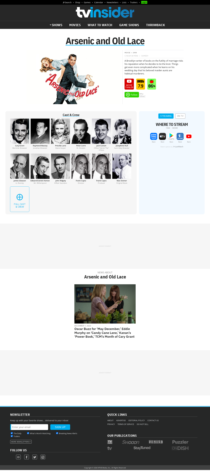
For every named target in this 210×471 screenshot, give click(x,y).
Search (68, 2)
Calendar (98, 2)
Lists (124, 2)
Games (87, 2)
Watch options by (171, 148)
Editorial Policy (136, 421)
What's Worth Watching (40, 434)
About (110, 421)
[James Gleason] (19, 169)
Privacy (111, 425)
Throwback (155, 25)
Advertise (121, 421)
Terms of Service (126, 425)
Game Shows (129, 25)
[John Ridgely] (60, 169)
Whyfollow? (142, 95)
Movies (75, 25)
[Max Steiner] (121, 169)
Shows (57, 25)
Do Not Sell (142, 425)
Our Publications (122, 436)
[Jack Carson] (101, 135)
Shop (77, 2)
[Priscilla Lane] (60, 135)
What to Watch (100, 25)
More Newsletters (20, 443)
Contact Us (153, 421)
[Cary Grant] (19, 135)
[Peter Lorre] (81, 135)
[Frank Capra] (81, 169)
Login (144, 2)
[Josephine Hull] (121, 135)
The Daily (17, 434)
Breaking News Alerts (68, 434)
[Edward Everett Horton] (40, 169)
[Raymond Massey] (40, 135)
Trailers (134, 2)
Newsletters (112, 2)
